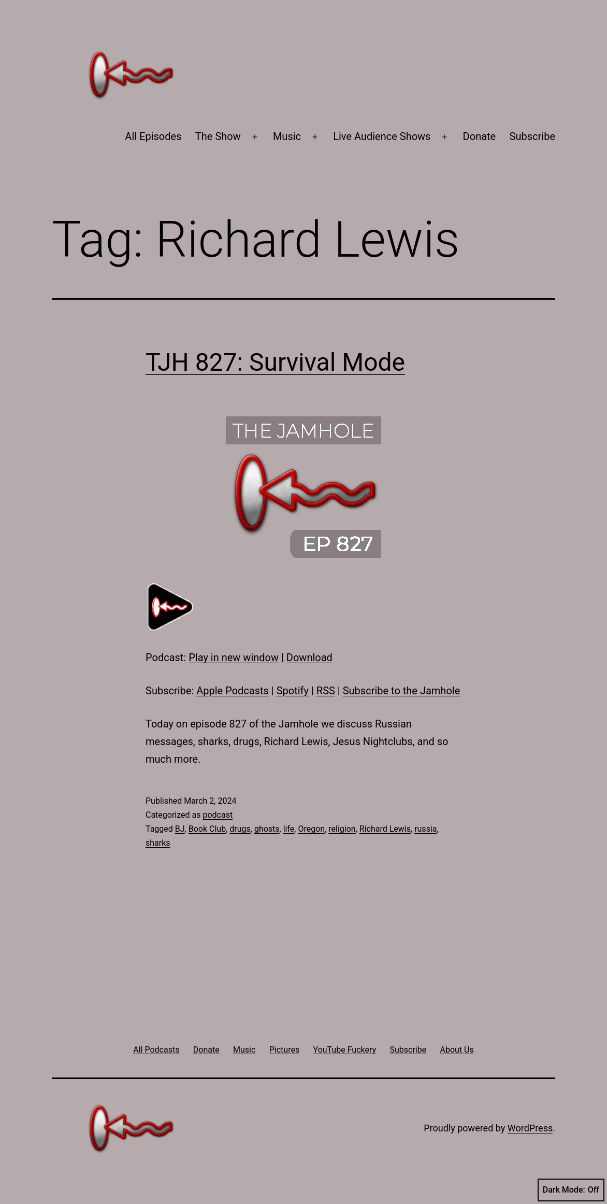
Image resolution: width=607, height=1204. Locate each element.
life (289, 829)
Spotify (293, 690)
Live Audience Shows (381, 136)
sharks (158, 843)
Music (287, 136)
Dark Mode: (571, 1190)
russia (425, 829)
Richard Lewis (385, 829)
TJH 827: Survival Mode (275, 362)
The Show (218, 136)
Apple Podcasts (232, 690)
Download (309, 657)
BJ (180, 829)
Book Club (207, 829)
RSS (325, 690)
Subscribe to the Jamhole (401, 690)
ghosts (267, 829)
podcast (218, 815)
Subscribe (532, 136)
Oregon (311, 829)
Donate (479, 136)
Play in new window (234, 657)
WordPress (530, 1128)
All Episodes (153, 136)
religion (341, 829)
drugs (240, 829)
